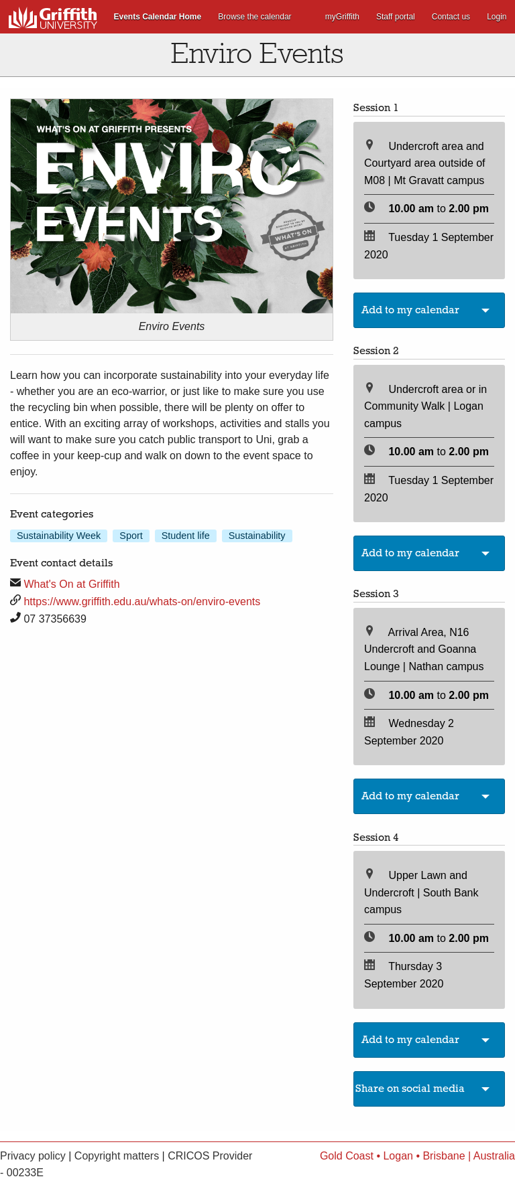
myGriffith (342, 16)
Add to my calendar (410, 310)
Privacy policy (33, 1156)
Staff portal (395, 16)
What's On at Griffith (71, 584)
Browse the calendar (254, 16)
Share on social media (410, 1089)
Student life (186, 535)
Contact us (451, 16)
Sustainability (257, 535)
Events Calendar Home (158, 16)
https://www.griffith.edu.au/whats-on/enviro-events (141, 601)
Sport (130, 535)
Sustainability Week (59, 535)
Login (496, 16)
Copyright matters (116, 1156)
